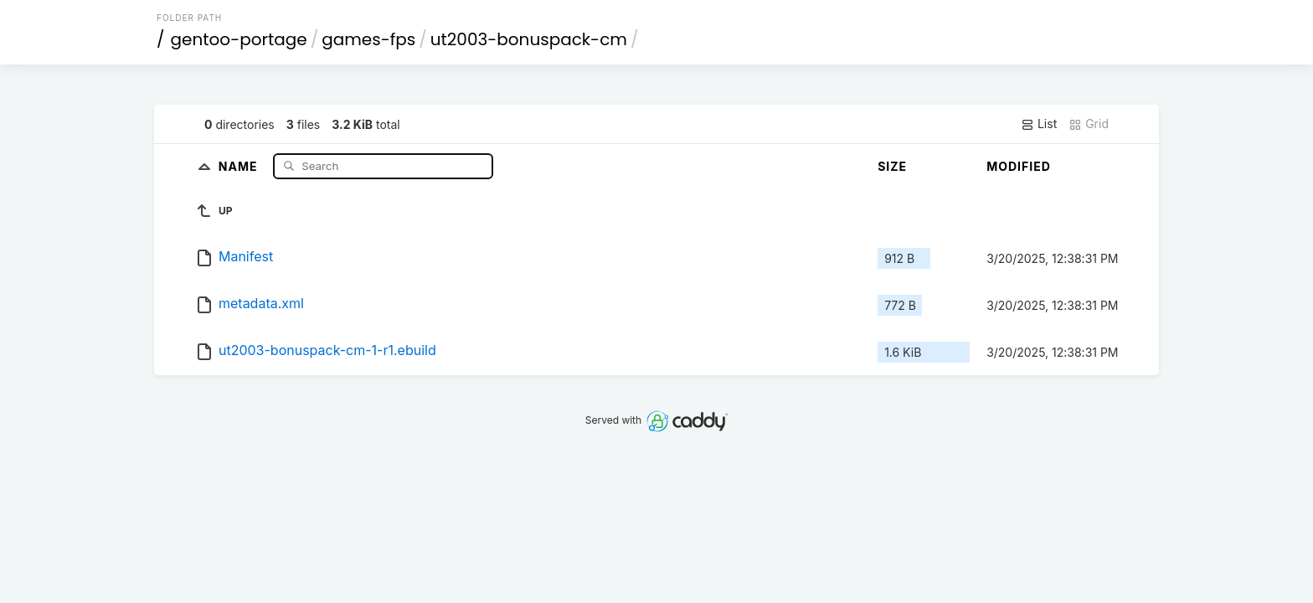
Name (240, 165)
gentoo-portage (239, 39)
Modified (1018, 166)
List (1039, 123)
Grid (1088, 123)
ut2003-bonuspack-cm (528, 39)
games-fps (368, 39)
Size (892, 166)
